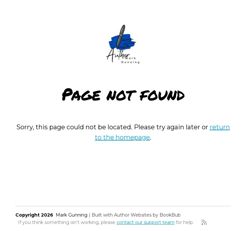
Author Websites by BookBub (147, 215)
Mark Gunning (71, 215)
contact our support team (146, 222)
